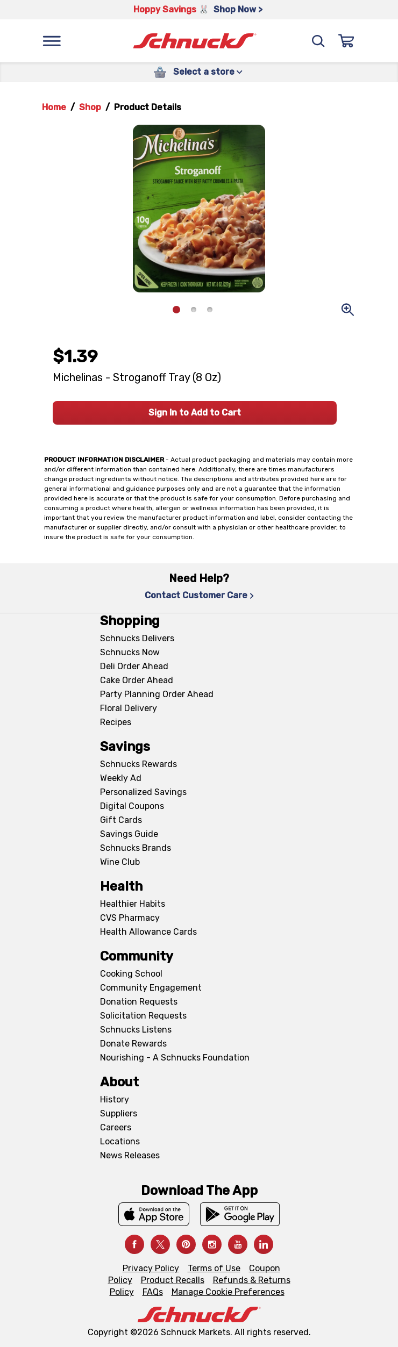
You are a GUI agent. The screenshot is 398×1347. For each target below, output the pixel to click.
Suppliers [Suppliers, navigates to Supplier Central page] (118, 1113)
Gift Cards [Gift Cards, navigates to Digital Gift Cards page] (121, 820)
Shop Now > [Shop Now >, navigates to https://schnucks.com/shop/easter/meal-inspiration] (238, 9)
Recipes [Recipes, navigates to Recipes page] (115, 722)
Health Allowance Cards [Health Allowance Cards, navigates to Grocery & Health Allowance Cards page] (148, 932)
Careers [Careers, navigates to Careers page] (115, 1127)
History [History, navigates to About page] (114, 1099)
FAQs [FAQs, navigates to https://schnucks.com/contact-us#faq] (153, 1292)
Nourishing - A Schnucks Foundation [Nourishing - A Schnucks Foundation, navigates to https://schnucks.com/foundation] (175, 1057)
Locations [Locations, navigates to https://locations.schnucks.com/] (120, 1141)
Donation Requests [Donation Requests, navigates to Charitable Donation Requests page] (138, 1002)
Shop (90, 107)
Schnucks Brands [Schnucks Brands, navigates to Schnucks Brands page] (135, 848)
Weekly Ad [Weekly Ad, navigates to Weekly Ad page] (120, 778)
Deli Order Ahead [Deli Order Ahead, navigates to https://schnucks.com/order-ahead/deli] (134, 666)
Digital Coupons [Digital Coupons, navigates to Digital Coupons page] (132, 806)
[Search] (318, 41)
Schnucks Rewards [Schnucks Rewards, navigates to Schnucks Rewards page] (138, 764)
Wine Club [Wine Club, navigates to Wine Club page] (120, 862)
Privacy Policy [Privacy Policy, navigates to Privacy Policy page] (151, 1268)
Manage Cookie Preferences (228, 1292)
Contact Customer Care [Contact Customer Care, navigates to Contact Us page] (199, 595)
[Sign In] (346, 41)
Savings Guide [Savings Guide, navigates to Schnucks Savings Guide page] (129, 834)
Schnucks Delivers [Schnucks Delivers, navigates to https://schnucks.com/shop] (137, 638)
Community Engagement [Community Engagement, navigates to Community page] (151, 988)
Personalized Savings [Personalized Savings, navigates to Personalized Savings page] (143, 792)
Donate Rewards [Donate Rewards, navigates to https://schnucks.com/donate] (133, 1043)
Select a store (208, 72)
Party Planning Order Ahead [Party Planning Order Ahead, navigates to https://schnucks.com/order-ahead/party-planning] (157, 694)
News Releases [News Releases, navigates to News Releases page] (130, 1155)
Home (54, 107)
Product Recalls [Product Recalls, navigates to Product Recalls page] (172, 1280)
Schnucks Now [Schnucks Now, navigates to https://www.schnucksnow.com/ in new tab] (130, 652)
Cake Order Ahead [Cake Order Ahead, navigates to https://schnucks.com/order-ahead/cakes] (136, 680)
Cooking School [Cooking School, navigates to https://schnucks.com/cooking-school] (131, 974)
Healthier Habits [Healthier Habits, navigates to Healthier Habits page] (132, 904)
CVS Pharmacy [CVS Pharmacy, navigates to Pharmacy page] (130, 918)
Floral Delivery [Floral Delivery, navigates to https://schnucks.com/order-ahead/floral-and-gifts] (128, 708)
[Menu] (51, 41)
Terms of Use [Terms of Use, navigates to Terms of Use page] (214, 1268)
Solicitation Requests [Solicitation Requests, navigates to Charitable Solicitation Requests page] (143, 1016)
